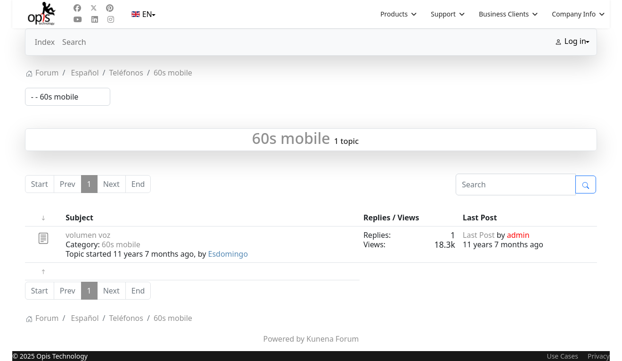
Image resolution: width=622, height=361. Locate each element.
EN (142, 14)
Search (74, 42)
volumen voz (87, 235)
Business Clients (504, 13)
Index (45, 42)
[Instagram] (110, 19)
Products (394, 13)
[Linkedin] (94, 19)
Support (443, 13)
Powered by (284, 339)
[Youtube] (78, 19)
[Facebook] (77, 8)
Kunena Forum (332, 339)
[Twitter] (93, 8)
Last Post (479, 235)
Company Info (574, 13)
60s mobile (291, 138)
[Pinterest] (110, 8)
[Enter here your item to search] (516, 184)
